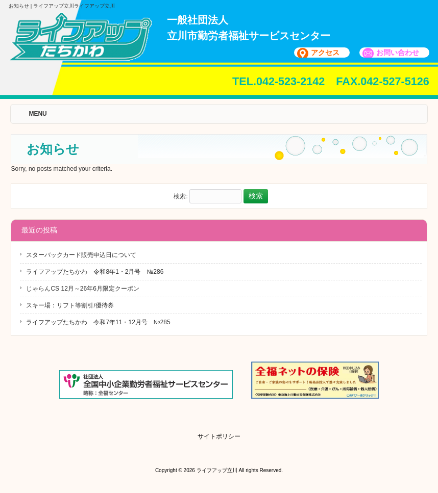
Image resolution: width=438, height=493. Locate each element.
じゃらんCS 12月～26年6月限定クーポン (82, 288)
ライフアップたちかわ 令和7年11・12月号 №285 (98, 322)
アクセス (325, 52)
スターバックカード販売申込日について (81, 254)
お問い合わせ (397, 52)
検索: (180, 196)
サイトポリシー (219, 436)
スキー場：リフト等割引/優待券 (69, 305)
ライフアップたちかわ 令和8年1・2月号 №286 (94, 271)
